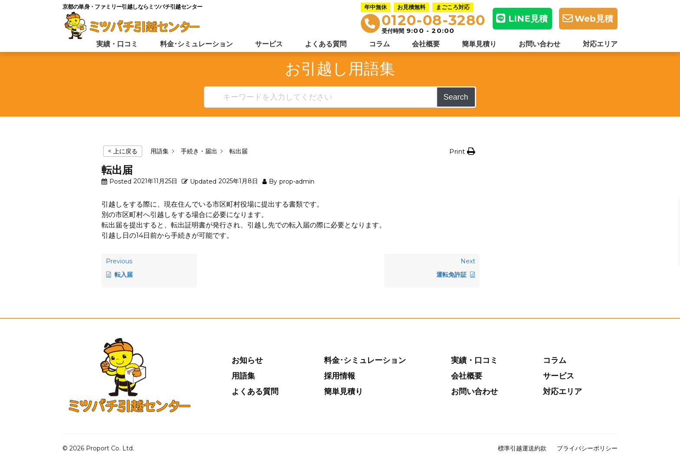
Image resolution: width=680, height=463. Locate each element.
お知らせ (247, 360)
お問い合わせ (539, 44)
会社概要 (426, 44)
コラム (379, 44)
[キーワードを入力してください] (320, 97)
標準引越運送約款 (522, 448)
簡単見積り (479, 44)
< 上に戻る (122, 151)
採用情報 (339, 376)
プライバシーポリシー (587, 448)
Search (456, 97)
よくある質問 (326, 44)
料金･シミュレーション (196, 44)
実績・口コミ (117, 44)
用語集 (243, 376)
